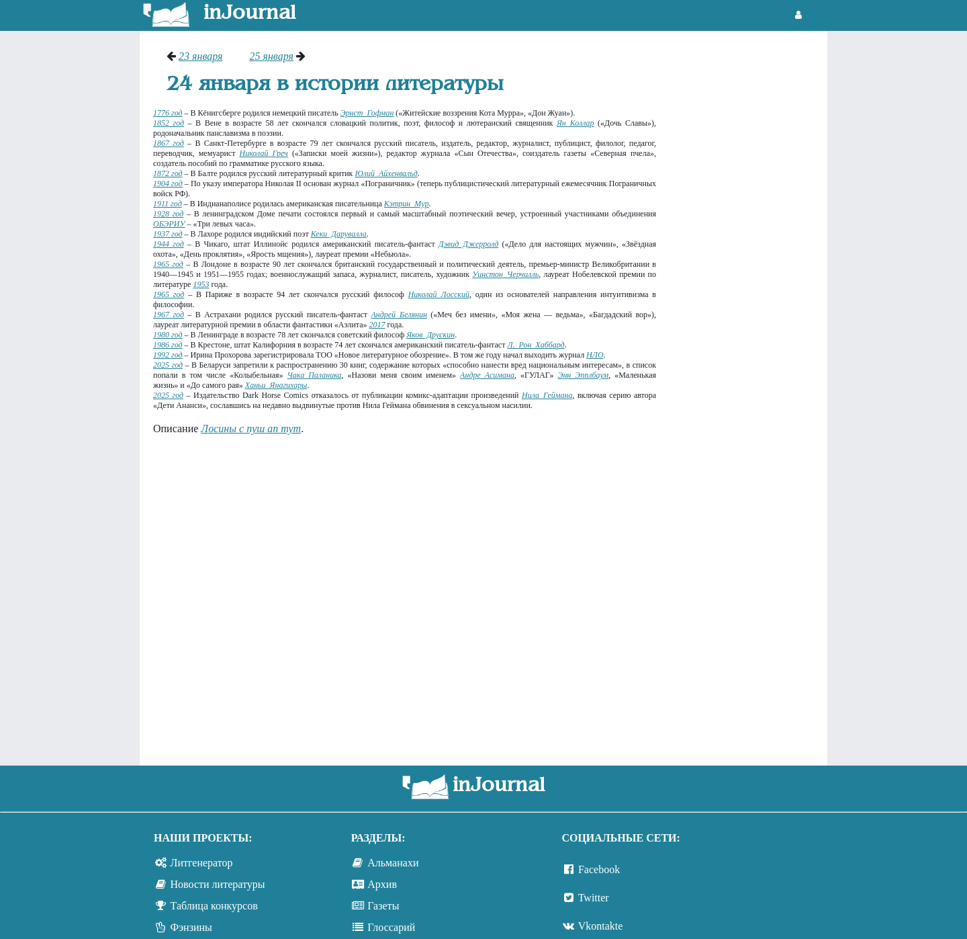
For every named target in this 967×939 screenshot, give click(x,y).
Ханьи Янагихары (276, 385)
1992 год (168, 355)
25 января (271, 56)
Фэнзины (191, 927)
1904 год (168, 183)
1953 (201, 284)
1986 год (168, 345)
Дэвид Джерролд (468, 244)
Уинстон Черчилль (505, 274)
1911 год (167, 203)
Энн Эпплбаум (583, 375)
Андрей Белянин (399, 314)
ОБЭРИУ (169, 224)
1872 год (168, 173)
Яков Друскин (430, 334)
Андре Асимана (487, 375)
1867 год (168, 143)
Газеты (383, 905)
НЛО (594, 355)
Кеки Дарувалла (339, 234)
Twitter (593, 897)
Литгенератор (202, 862)
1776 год (168, 113)
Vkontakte (600, 926)
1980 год (168, 334)
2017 (377, 324)
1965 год (168, 264)
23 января (200, 56)
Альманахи (392, 862)
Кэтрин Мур (406, 203)
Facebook (599, 869)
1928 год (168, 213)
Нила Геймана (547, 395)
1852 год (168, 123)
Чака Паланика (314, 375)
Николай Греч (264, 153)
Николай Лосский (438, 294)
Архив (382, 884)
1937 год (168, 234)
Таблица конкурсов (214, 905)
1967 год (168, 314)
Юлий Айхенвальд (386, 173)
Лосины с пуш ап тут (251, 428)
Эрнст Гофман (367, 113)
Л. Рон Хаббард (535, 345)
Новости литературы (218, 884)
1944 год (168, 244)
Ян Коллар (575, 123)
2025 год (168, 365)
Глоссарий (391, 927)
